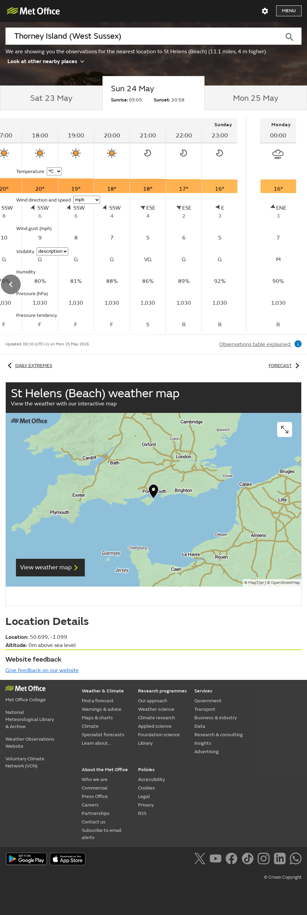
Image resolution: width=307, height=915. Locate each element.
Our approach (152, 701)
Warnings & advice (101, 709)
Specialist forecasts (103, 735)
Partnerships (96, 813)
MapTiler (256, 582)
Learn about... (96, 743)
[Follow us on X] (201, 860)
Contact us (93, 822)
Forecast (285, 365)
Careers (90, 805)
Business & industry (215, 718)
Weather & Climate (103, 691)
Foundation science (159, 735)
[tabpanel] (278, 224)
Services (203, 691)
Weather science (156, 709)
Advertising (206, 752)
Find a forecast (98, 701)
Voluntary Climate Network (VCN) (24, 762)
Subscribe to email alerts (101, 833)
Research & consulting (218, 735)
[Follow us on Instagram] (264, 860)
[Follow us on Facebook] (233, 860)
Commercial (95, 788)
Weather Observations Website (29, 742)
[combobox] (141, 36)
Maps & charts (97, 718)
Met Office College (25, 700)
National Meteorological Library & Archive (29, 719)
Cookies (146, 788)
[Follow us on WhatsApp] (296, 860)
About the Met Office (105, 770)
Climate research (156, 718)
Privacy (146, 805)
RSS (142, 813)
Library (145, 743)
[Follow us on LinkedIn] (281, 860)
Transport (204, 709)
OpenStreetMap (285, 582)
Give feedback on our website (42, 670)
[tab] (51, 98)
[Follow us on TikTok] (249, 860)
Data (199, 726)
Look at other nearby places (45, 61)
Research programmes (162, 691)
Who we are (95, 779)
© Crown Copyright (283, 877)
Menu (289, 11)
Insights (202, 743)
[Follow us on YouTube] (217, 860)
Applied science (155, 726)
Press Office (95, 796)
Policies (146, 770)
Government (208, 701)
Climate (90, 726)
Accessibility (151, 779)
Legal (144, 796)
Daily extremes (28, 365)
